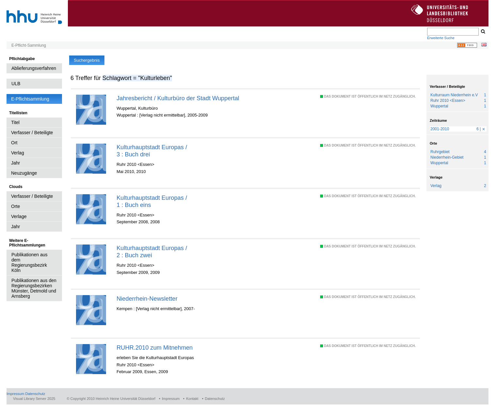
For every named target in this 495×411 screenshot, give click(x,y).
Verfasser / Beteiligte (32, 132)
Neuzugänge (24, 173)
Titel (15, 122)
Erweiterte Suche (441, 38)
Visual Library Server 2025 (34, 399)
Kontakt (192, 399)
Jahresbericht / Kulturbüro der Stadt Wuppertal (177, 98)
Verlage (18, 216)
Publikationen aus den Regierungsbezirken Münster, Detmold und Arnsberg (33, 288)
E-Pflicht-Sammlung (28, 45)
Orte (15, 206)
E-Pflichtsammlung (30, 99)
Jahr (15, 163)
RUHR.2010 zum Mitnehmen (154, 347)
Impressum (15, 394)
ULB (15, 83)
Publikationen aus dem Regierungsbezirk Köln (29, 262)
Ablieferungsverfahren (33, 68)
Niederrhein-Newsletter (147, 298)
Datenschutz (35, 394)
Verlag (17, 152)
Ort (14, 142)
